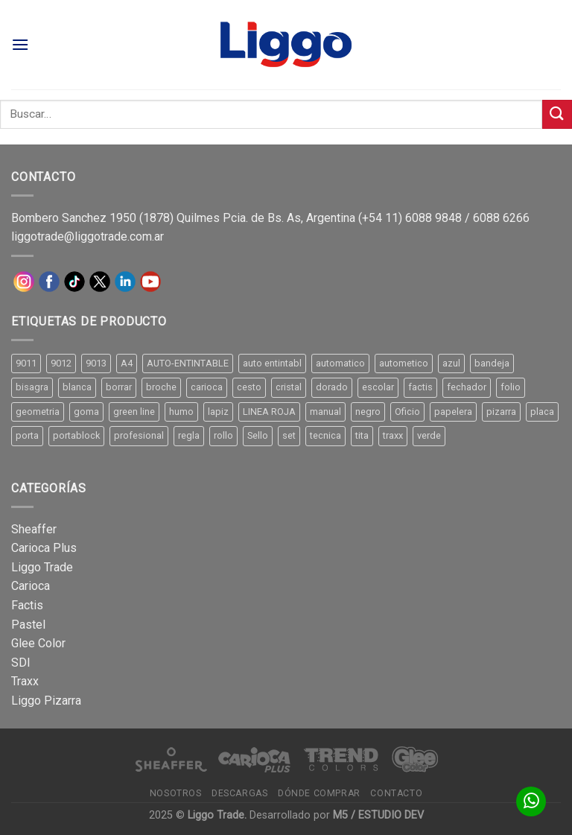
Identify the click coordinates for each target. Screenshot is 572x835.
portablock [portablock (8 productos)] (76, 435)
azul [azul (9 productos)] (451, 363)
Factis (27, 605)
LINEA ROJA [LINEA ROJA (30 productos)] (269, 411)
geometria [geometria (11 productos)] (38, 411)
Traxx (25, 681)
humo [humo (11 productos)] (181, 411)
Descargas (240, 793)
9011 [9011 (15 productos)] (26, 363)
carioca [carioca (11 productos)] (207, 387)
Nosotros (176, 793)
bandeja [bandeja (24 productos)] (491, 363)
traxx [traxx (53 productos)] (393, 435)
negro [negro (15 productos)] (368, 411)
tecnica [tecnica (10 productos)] (325, 435)
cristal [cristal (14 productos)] (289, 387)
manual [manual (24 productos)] (325, 411)
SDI (21, 662)
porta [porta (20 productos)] (27, 435)
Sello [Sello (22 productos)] (257, 435)
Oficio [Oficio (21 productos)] (407, 411)
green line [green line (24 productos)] (134, 411)
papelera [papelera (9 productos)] (453, 411)
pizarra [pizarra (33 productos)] (501, 411)
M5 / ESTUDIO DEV (378, 815)
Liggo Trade (42, 567)
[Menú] (20, 44)
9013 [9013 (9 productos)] (96, 363)
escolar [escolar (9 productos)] (378, 387)
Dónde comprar (319, 793)
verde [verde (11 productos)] (429, 435)
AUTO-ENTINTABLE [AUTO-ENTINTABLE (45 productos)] (188, 363)
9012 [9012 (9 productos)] (61, 363)
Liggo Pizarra (46, 700)
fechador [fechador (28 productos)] (466, 387)
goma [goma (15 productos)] (86, 411)
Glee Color (38, 643)
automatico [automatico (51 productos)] (340, 363)
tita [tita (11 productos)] (362, 435)
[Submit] (557, 114)
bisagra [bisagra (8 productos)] (32, 387)
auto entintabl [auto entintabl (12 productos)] (272, 363)
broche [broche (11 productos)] (161, 387)
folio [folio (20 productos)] (510, 387)
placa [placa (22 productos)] (542, 411)
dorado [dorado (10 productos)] (332, 387)
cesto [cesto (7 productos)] (249, 387)
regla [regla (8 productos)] (189, 435)
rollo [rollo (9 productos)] (223, 435)
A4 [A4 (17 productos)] (127, 363)
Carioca (30, 586)
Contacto (396, 793)
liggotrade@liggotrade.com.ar (87, 236)
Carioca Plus (44, 548)
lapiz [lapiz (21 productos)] (218, 411)
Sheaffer (34, 529)
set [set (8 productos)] (289, 435)
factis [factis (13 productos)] (420, 387)
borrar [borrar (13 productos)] (119, 387)
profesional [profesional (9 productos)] (139, 435)
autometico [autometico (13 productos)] (403, 363)
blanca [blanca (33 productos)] (77, 387)
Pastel (28, 624)
